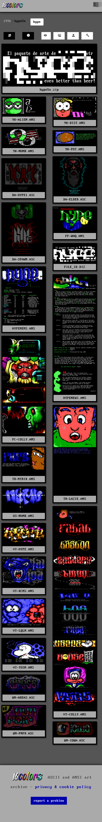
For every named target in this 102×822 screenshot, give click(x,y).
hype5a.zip (49, 89)
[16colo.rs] (13, 6)
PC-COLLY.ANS (23, 439)
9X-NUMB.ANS (23, 151)
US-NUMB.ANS (23, 516)
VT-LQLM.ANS (23, 630)
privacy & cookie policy (63, 787)
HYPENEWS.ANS (74, 398)
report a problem (49, 800)
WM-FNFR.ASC (23, 733)
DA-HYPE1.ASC (23, 195)
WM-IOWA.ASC (74, 740)
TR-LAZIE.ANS (74, 499)
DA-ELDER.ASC (74, 199)
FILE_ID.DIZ (74, 267)
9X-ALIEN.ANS (23, 119)
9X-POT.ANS (74, 149)
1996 (7, 21)
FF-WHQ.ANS (74, 236)
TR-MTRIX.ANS (23, 479)
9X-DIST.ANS (74, 123)
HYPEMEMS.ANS (23, 328)
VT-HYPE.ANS (23, 549)
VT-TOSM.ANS (23, 667)
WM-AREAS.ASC (23, 697)
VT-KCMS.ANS (23, 591)
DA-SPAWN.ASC (23, 259)
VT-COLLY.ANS (74, 714)
